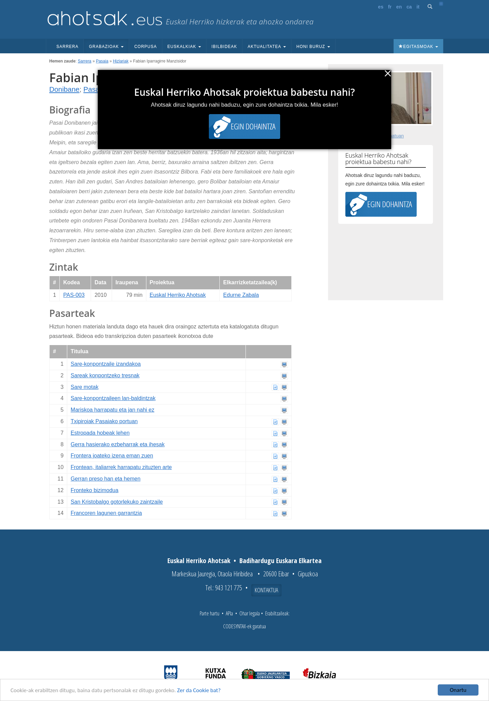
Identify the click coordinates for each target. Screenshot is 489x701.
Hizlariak (120, 61)
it (418, 7)
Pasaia (102, 61)
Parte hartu (209, 613)
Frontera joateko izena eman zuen (112, 456)
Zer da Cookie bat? (199, 690)
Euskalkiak (184, 46)
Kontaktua (266, 590)
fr (390, 7)
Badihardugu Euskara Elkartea (280, 560)
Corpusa (145, 46)
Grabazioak (106, 46)
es (380, 7)
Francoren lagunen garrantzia (106, 513)
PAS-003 (74, 295)
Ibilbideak (224, 46)
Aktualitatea (267, 46)
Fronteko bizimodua (95, 490)
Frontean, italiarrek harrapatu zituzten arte (121, 467)
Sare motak (84, 387)
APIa (229, 613)
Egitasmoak (418, 46)
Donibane (64, 89)
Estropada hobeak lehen (100, 433)
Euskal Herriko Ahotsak (178, 295)
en (399, 7)
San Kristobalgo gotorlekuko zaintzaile (117, 502)
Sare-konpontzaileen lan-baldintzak (113, 398)
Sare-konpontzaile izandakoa (106, 364)
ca (409, 7)
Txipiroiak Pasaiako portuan (104, 421)
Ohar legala (249, 613)
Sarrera (67, 46)
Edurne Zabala (241, 295)
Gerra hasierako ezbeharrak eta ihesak (118, 444)
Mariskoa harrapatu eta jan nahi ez (112, 410)
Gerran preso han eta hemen (105, 479)
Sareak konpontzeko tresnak (105, 375)
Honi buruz (313, 46)
